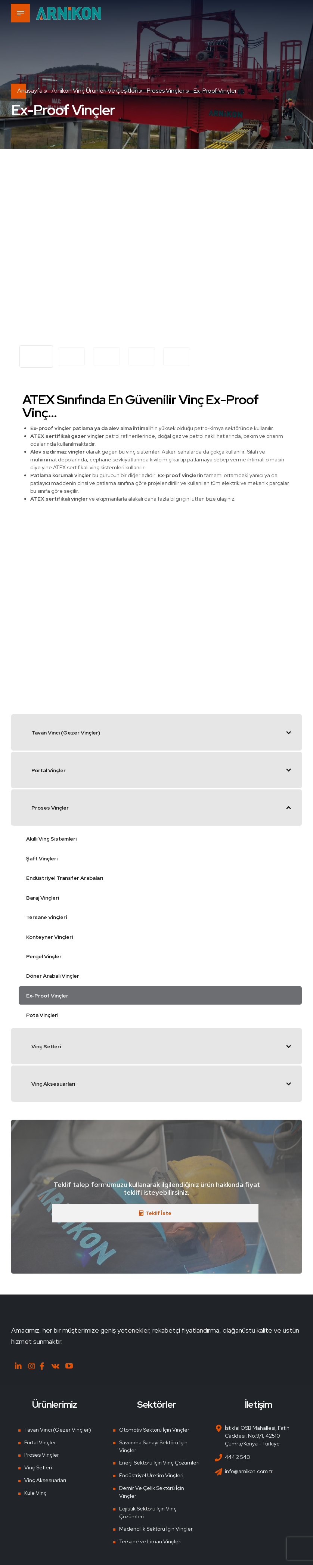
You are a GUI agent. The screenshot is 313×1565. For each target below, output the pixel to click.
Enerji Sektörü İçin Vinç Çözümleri (159, 1462)
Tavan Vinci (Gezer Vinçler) (57, 1429)
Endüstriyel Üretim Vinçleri (151, 1475)
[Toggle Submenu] (289, 732)
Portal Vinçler (40, 1442)
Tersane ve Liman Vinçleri (150, 1541)
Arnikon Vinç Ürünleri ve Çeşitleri (95, 91)
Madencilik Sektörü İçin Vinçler (156, 1528)
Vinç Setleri (38, 1467)
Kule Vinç (35, 1492)
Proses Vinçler (166, 91)
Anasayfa (30, 91)
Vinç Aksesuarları (45, 1479)
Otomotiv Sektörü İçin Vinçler (154, 1429)
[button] (29, 253)
